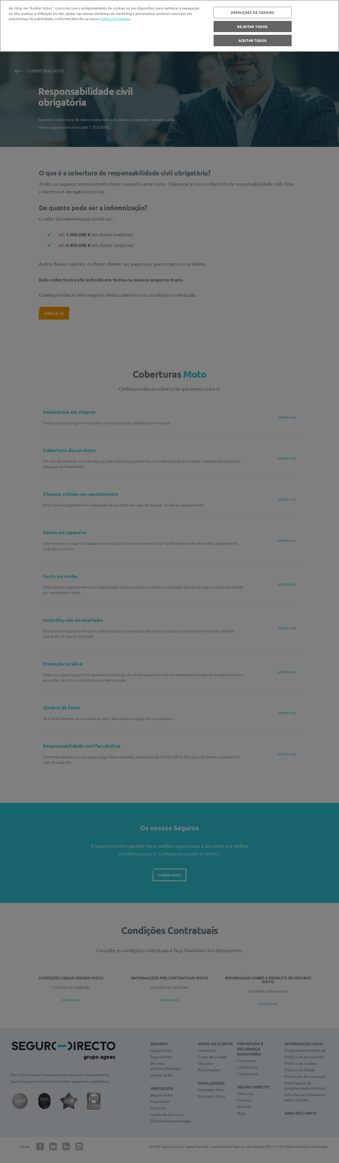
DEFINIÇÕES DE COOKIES (253, 12)
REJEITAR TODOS (252, 26)
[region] (169, 26)
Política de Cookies (115, 18)
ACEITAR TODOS (252, 40)
